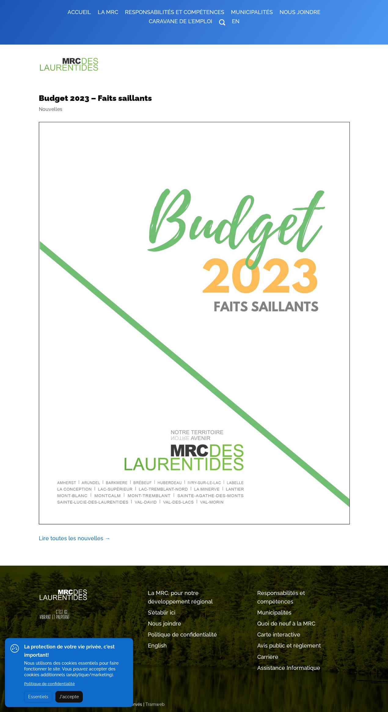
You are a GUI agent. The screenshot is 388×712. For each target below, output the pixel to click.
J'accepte (69, 696)
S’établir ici (161, 612)
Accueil (79, 12)
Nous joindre (300, 12)
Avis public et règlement (289, 645)
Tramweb (155, 704)
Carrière (267, 657)
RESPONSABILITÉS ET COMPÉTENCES (174, 12)
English (157, 645)
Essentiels (38, 696)
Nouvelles (50, 109)
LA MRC (108, 12)
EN (236, 21)
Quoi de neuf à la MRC (286, 623)
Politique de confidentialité (182, 634)
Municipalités (274, 612)
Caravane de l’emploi (180, 21)
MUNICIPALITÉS (252, 12)
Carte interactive (278, 634)
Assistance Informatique (288, 668)
